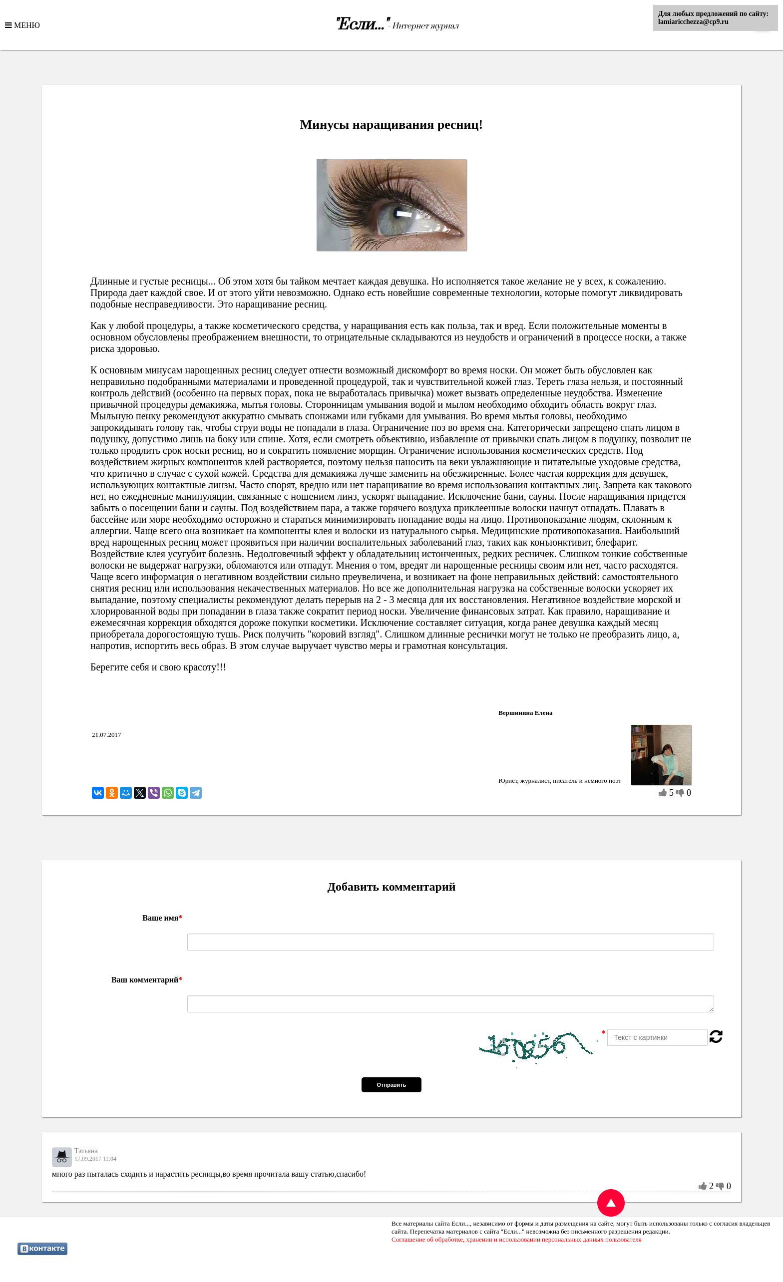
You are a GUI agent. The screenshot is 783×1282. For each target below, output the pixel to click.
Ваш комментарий (146, 979)
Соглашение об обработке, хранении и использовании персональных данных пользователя (517, 1239)
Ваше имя (162, 918)
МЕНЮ (26, 25)
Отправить (391, 1085)
